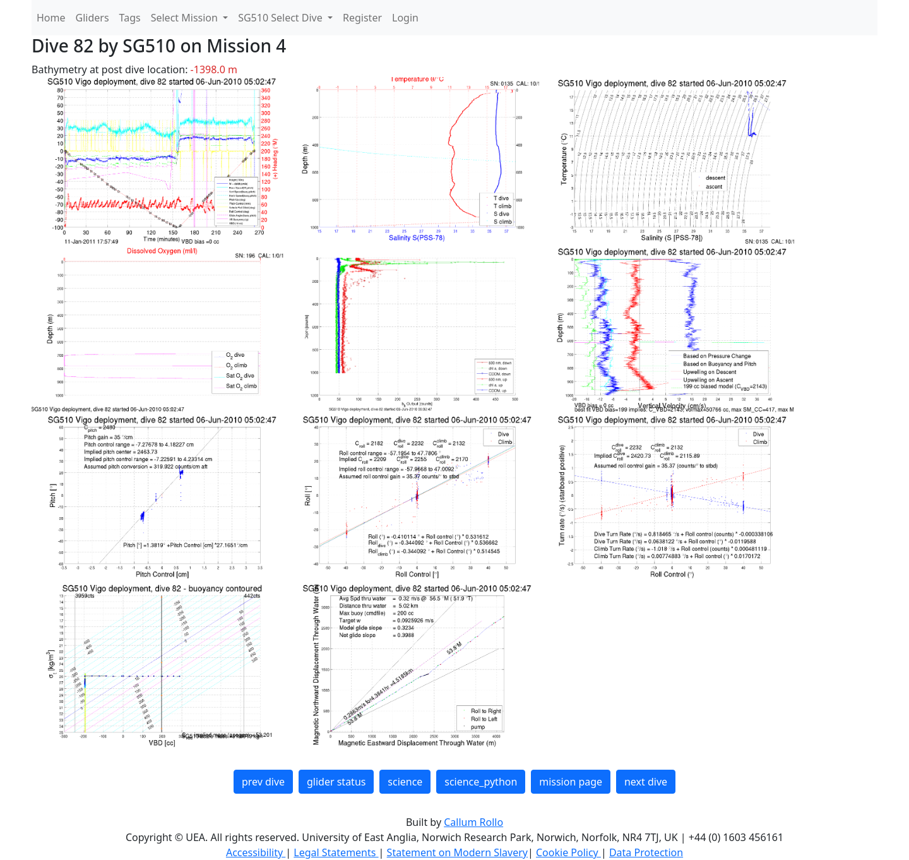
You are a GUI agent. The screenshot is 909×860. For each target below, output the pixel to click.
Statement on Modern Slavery (457, 852)
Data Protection (646, 852)
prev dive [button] (263, 782)
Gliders (92, 18)
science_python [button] (480, 782)
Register (362, 18)
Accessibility (255, 852)
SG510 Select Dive (281, 18)
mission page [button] (570, 782)
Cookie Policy (568, 852)
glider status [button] (336, 782)
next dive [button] (645, 782)
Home (51, 18)
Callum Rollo (473, 822)
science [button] (405, 782)
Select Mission (185, 18)
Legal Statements (336, 852)
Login (405, 18)
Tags (130, 18)
